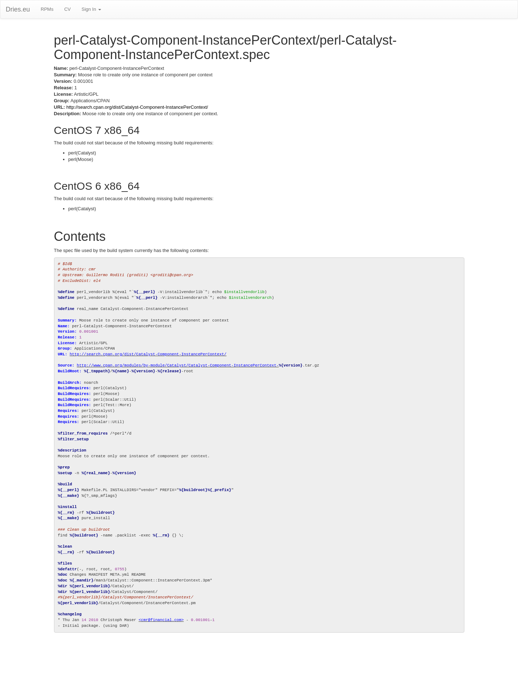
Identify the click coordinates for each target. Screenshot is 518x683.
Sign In (91, 9)
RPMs (47, 9)
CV (67, 9)
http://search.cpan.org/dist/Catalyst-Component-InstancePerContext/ (137, 107)
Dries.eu (18, 9)
